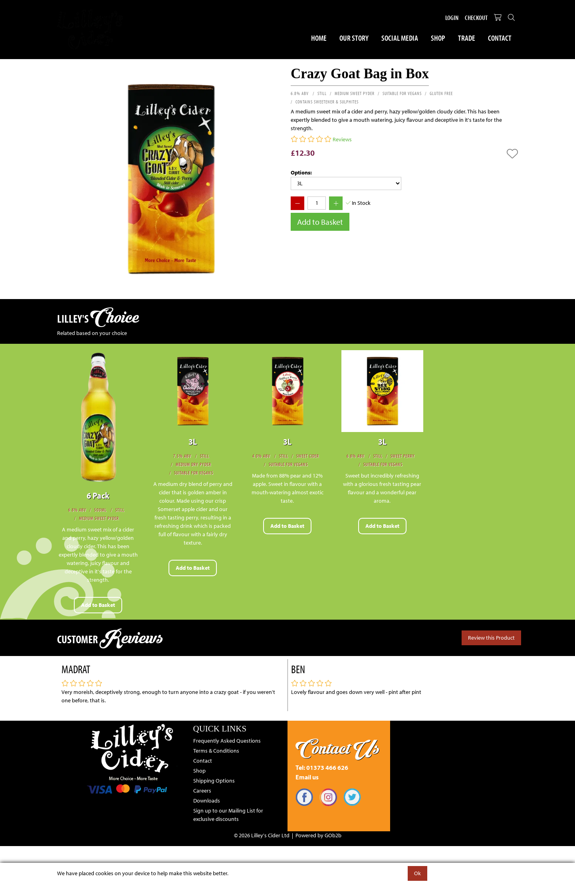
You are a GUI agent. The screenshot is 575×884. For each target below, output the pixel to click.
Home (319, 38)
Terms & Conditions (216, 750)
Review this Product (491, 637)
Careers (202, 790)
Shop (438, 38)
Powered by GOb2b (318, 835)
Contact (500, 38)
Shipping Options (214, 780)
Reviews (342, 139)
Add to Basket (320, 222)
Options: (301, 172)
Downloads (206, 800)
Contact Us (337, 748)
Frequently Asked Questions (227, 740)
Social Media (399, 38)
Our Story (354, 38)
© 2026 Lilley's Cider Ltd (261, 835)
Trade (466, 38)
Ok (417, 873)
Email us (307, 777)
